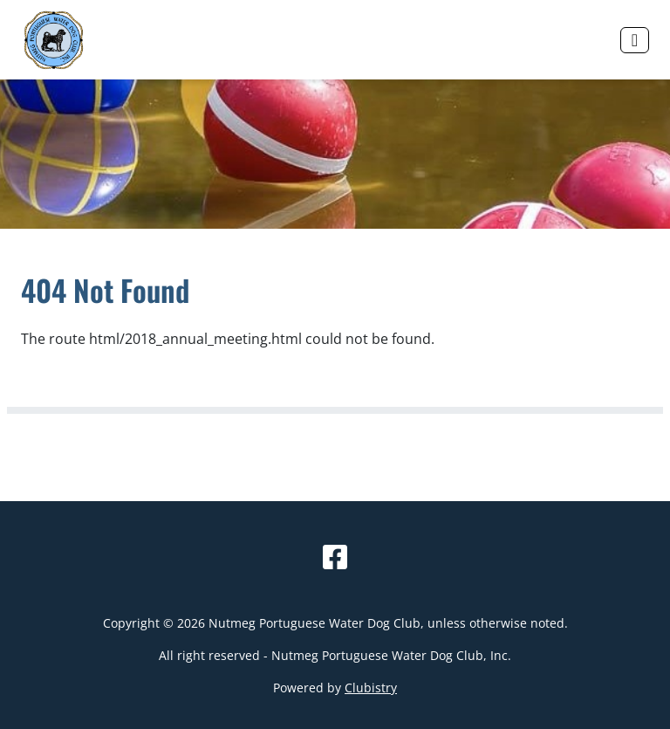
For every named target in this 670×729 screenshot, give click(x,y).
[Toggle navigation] (634, 40)
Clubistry (371, 687)
